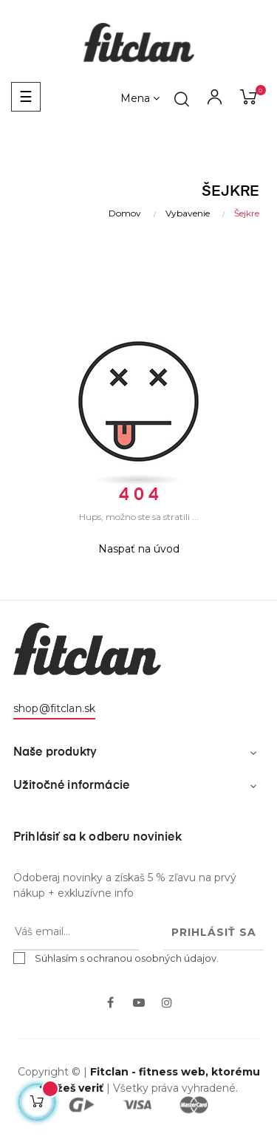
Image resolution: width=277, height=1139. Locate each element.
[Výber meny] (140, 99)
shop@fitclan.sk (54, 708)
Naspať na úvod (138, 548)
